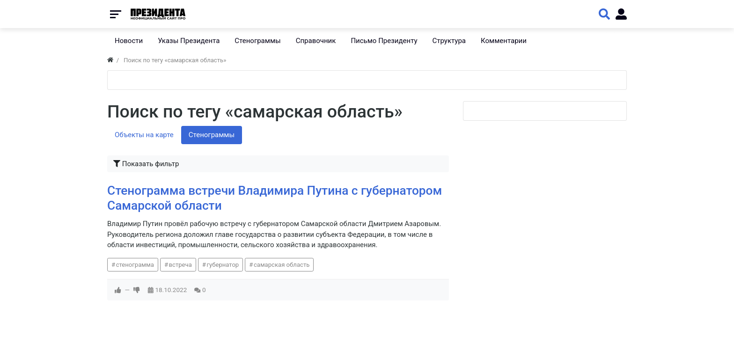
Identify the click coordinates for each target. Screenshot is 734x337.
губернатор (222, 264)
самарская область (281, 264)
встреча (180, 264)
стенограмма (135, 264)
